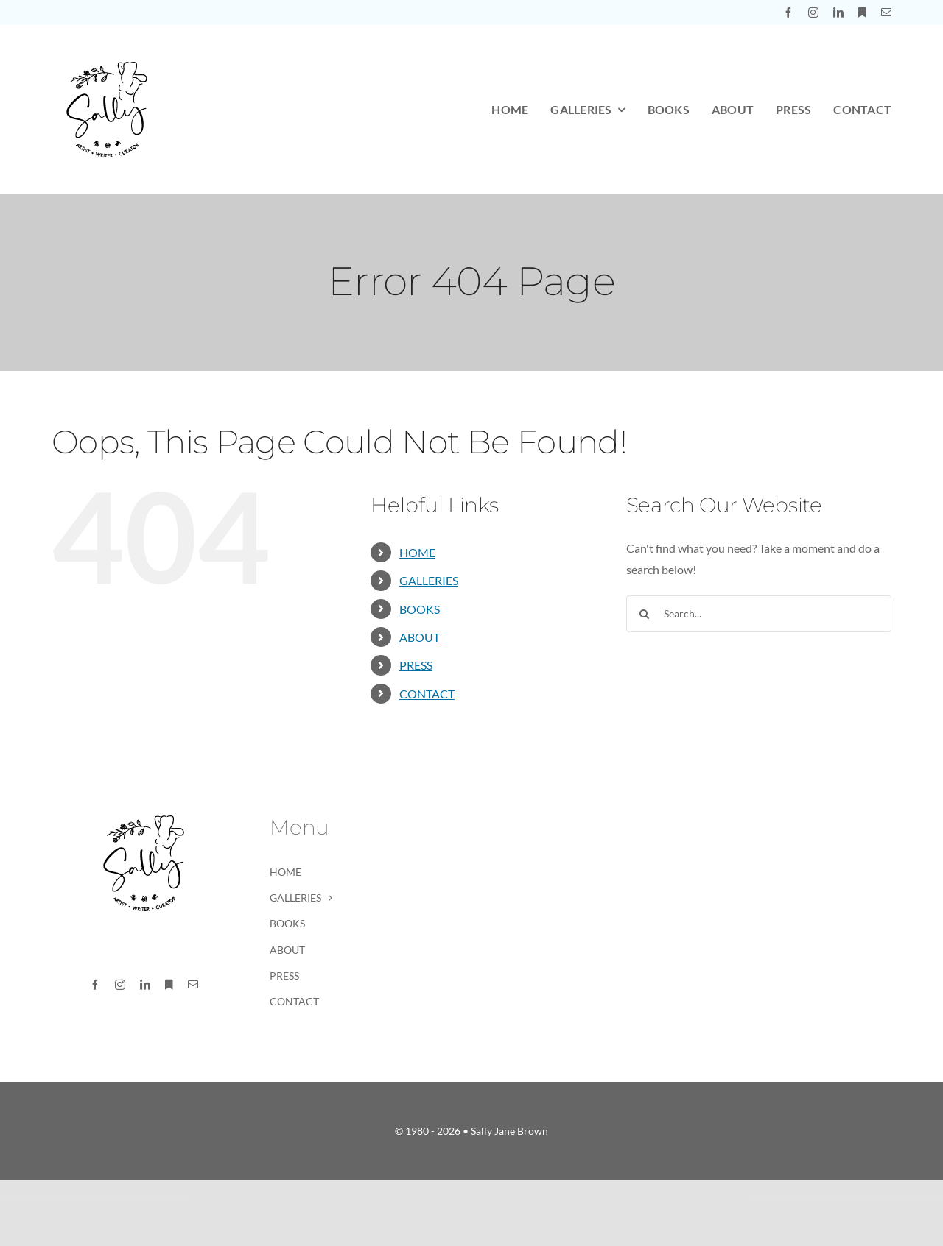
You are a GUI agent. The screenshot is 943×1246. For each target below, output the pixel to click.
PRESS (415, 665)
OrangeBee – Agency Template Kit (556, 1199)
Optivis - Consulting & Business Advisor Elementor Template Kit (442, 1199)
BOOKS (419, 609)
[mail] (886, 12)
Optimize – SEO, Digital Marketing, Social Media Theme (400, 1199)
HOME (417, 552)
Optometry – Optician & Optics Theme (464, 1199)
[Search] (644, 613)
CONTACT (427, 694)
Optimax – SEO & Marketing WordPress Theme (377, 1199)
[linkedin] (838, 12)
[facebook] (788, 12)
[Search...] (758, 613)
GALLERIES (428, 580)
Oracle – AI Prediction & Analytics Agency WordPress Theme (485, 1199)
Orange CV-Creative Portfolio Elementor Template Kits (534, 1199)
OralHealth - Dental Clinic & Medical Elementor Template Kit (510, 1199)
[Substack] (862, 12)
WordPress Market (361, 1199)
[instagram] (813, 12)
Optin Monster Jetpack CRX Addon (421, 1199)
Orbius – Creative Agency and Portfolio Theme (576, 1199)
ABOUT (419, 637)
